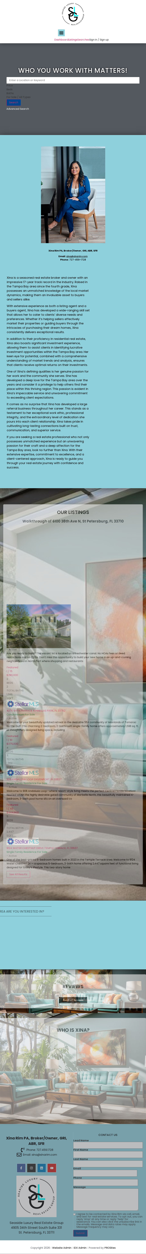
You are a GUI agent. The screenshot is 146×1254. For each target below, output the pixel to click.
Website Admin (61, 1248)
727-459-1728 (77, 259)
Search (13, 102)
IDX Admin (80, 1248)
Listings (72, 40)
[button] (61, 32)
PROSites (110, 1248)
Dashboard (61, 40)
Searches (83, 40)
